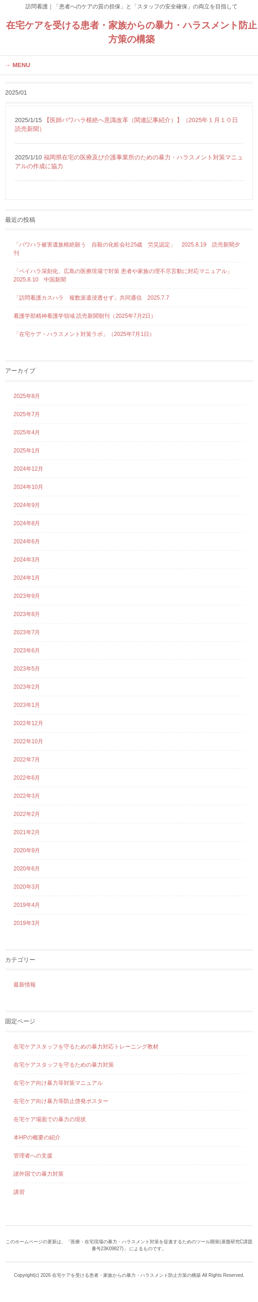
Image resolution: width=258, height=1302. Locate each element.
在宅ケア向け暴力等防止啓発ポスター (60, 1101)
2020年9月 (26, 850)
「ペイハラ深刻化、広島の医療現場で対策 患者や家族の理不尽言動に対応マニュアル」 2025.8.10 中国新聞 (125, 275)
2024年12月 (28, 469)
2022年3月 (26, 796)
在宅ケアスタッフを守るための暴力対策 (63, 1065)
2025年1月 (26, 450)
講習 (19, 1192)
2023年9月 (26, 596)
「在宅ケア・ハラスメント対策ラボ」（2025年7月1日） (84, 334)
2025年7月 (26, 414)
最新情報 (24, 984)
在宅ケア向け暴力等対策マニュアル (58, 1083)
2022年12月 (28, 723)
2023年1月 (26, 705)
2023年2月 (26, 687)
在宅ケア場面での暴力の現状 (49, 1119)
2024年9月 (26, 505)
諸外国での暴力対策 (38, 1174)
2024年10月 (28, 487)
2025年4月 (26, 432)
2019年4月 (26, 905)
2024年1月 (26, 578)
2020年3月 (26, 887)
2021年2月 (26, 832)
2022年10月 (28, 741)
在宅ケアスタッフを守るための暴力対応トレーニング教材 (86, 1046)
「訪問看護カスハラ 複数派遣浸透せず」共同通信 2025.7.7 (91, 298)
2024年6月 (26, 541)
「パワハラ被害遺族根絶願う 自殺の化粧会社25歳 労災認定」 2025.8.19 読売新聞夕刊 (126, 248)
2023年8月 (26, 614)
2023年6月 (26, 650)
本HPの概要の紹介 (36, 1137)
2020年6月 (26, 868)
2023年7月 (26, 632)
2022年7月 (26, 759)
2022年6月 (26, 777)
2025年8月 (26, 396)
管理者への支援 (33, 1155)
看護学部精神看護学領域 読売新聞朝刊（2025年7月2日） (84, 316)
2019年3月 (26, 923)
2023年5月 (26, 668)
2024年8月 (26, 523)
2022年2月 (26, 814)
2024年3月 (26, 559)
